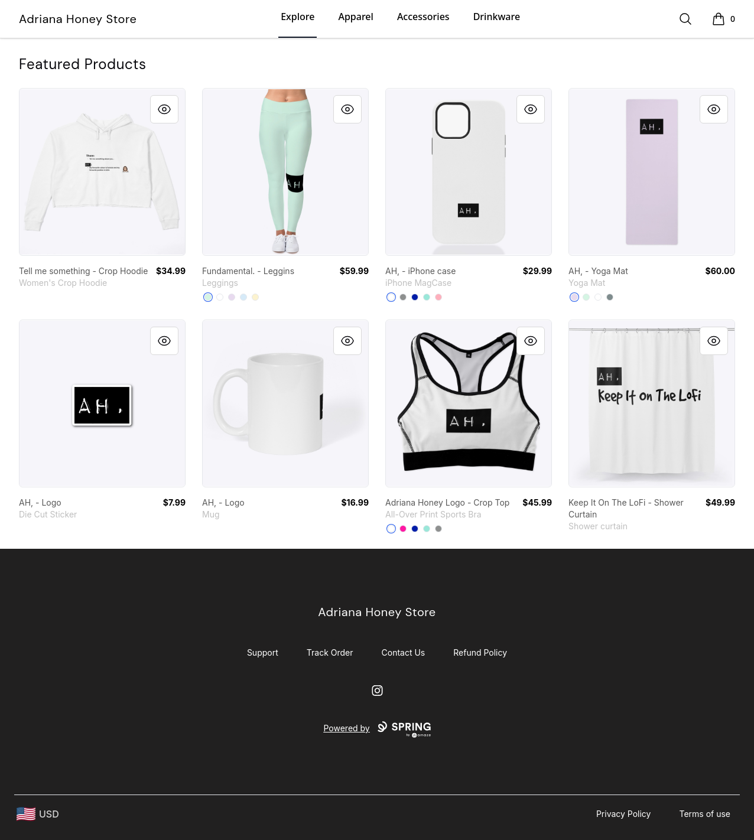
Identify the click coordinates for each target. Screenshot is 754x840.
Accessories (423, 16)
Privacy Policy (623, 814)
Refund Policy (480, 652)
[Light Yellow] (255, 297)
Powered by (376, 729)
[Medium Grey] (403, 297)
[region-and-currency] (38, 814)
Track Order (330, 652)
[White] (219, 297)
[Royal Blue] (414, 297)
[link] (102, 172)
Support (262, 652)
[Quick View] (164, 109)
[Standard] (598, 297)
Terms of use (704, 814)
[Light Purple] (231, 297)
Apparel (355, 16)
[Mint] (208, 297)
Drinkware (496, 16)
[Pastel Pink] (438, 297)
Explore (297, 16)
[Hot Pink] (403, 528)
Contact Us (403, 652)
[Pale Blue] (243, 297)
